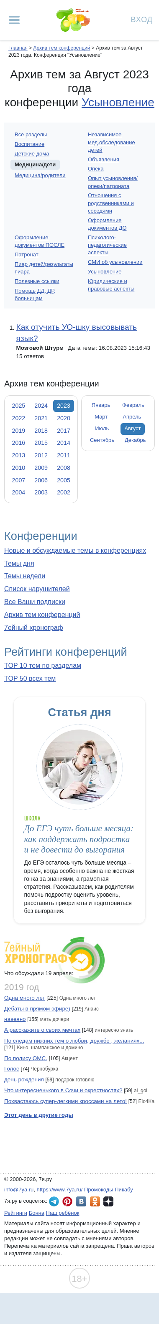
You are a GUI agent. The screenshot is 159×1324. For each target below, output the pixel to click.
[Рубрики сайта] (14, 20)
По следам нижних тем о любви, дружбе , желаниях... (74, 1041)
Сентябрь (102, 440)
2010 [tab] (19, 467)
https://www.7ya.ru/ (60, 1189)
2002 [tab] (63, 492)
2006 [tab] (41, 480)
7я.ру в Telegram (54, 1201)
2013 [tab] (19, 455)
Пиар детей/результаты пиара (44, 268)
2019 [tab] (19, 430)
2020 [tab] (63, 418)
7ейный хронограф (33, 627)
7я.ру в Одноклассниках (95, 1201)
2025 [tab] (19, 405)
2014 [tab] (63, 442)
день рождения (24, 1079)
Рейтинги (15, 1213)
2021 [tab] (41, 418)
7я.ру (108, 1201)
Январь (101, 405)
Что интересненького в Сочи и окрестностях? (63, 1090)
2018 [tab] (41, 430)
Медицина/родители (40, 175)
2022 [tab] (19, 418)
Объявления (103, 159)
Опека (95, 169)
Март (101, 417)
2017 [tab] (63, 430)
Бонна (36, 1213)
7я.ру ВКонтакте (81, 1201)
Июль (102, 428)
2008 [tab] (63, 467)
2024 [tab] (41, 405)
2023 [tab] (63, 405)
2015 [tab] (41, 442)
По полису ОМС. (25, 1058)
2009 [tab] (41, 467)
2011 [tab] (63, 455)
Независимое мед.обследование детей (111, 142)
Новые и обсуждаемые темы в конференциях (75, 550)
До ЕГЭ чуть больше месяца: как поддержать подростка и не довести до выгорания (78, 839)
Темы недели (24, 575)
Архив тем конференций (42, 614)
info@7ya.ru (18, 1189)
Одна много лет (24, 998)
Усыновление (118, 102)
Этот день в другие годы (38, 1115)
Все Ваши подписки (34, 601)
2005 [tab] (63, 480)
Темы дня (19, 563)
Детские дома (32, 153)
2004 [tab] (19, 492)
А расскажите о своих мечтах (42, 1030)
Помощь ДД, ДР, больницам (35, 294)
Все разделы (31, 134)
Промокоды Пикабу (108, 1189)
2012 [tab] (41, 455)
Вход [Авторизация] (142, 19)
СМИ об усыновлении (115, 262)
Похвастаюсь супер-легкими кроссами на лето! (65, 1101)
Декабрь (135, 440)
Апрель (132, 417)
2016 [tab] (19, 442)
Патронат (26, 254)
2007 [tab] (19, 480)
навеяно (15, 1019)
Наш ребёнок (63, 1213)
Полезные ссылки (37, 281)
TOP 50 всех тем (30, 678)
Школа (32, 818)
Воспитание (29, 144)
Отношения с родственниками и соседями (111, 202)
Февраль (133, 405)
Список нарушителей (37, 588)
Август (132, 428)
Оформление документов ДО (107, 224)
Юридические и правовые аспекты (111, 285)
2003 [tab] (41, 492)
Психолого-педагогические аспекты (107, 245)
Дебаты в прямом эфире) (37, 1009)
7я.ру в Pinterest (67, 1201)
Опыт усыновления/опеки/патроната (113, 182)
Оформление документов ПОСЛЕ (39, 241)
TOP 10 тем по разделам (42, 665)
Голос (11, 1069)
